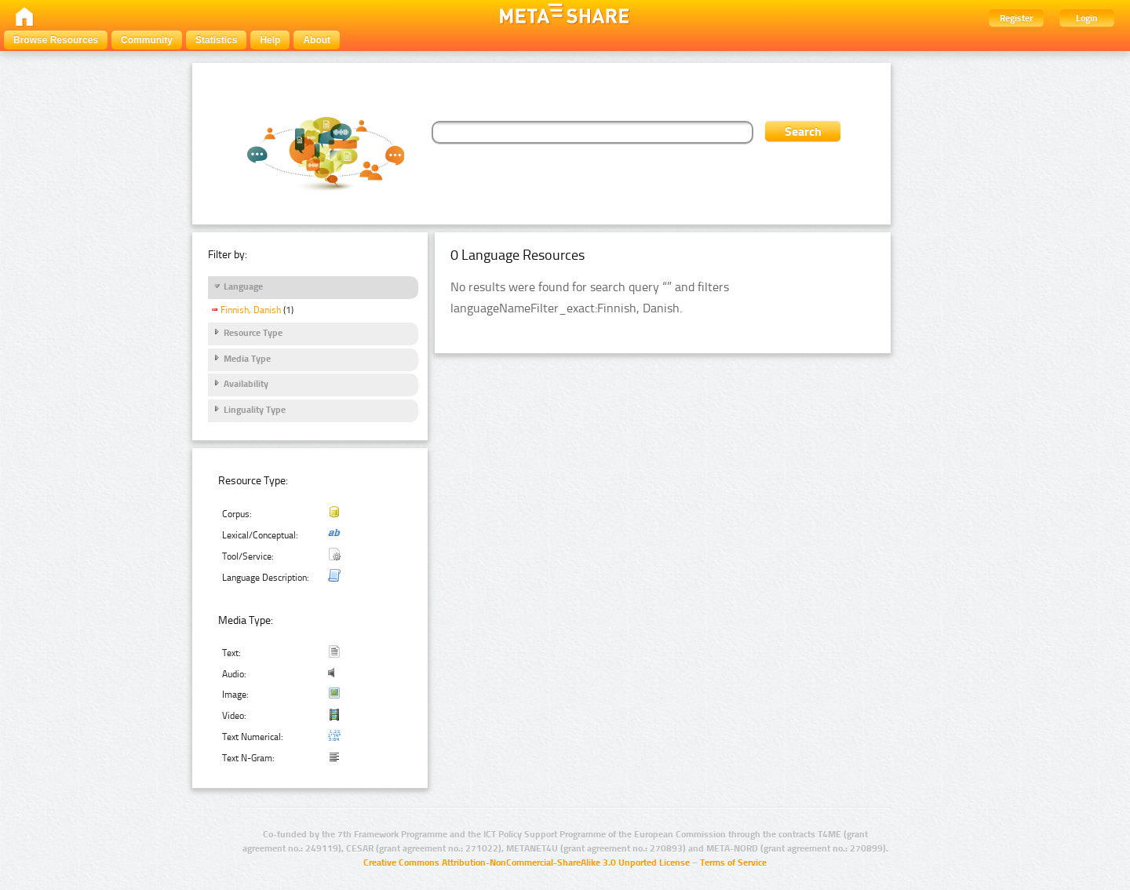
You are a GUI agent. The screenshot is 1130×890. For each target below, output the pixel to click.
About (316, 40)
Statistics (216, 40)
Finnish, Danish (251, 310)
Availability (246, 383)
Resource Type (253, 332)
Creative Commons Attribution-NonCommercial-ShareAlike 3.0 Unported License (526, 862)
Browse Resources (55, 40)
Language (243, 286)
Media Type (247, 358)
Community (147, 40)
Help (270, 40)
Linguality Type (255, 409)
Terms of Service (733, 862)
